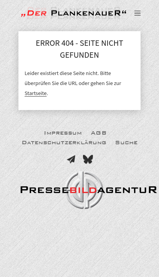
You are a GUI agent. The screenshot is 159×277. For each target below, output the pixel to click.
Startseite (35, 93)
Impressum (63, 133)
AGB (99, 133)
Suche (126, 142)
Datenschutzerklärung (64, 142)
